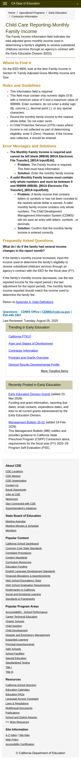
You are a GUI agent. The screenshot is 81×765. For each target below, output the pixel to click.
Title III (9, 671)
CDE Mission (13, 476)
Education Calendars (18, 689)
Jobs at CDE (13, 494)
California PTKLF (20, 336)
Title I (9, 667)
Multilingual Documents (19, 708)
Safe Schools (13, 648)
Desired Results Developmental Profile (34, 364)
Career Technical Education (21, 616)
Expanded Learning (17, 639)
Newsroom (12, 499)
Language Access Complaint (22, 698)
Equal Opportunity (16, 489)
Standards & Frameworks (20, 598)
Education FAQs (15, 694)
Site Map (24, 735)
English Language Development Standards (30, 571)
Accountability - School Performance (27, 612)
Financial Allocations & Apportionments (28, 575)
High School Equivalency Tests (23, 580)
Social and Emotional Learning (23, 594)
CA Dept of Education (25, 3)
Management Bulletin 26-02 (27, 422)
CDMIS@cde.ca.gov (56, 311)
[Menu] (5, 3)
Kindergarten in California (20, 589)
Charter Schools (15, 621)
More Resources (19, 722)
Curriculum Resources (18, 562)
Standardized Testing (18, 662)
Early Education (58, 12)
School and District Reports (21, 717)
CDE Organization (16, 480)
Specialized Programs (32, 12)
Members (11, 530)
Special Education (16, 658)
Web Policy (12, 739)
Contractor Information (25, 16)
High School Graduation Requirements (28, 585)
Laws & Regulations (17, 703)
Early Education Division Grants (29, 394)
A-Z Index (11, 735)
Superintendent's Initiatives (21, 508)
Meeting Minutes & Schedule (22, 525)
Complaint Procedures (18, 552)
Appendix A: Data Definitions (34, 302)
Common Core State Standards (24, 548)
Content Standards (16, 557)
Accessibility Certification (20, 744)
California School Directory (21, 685)
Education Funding (16, 566)
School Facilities (15, 653)
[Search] (77, 4)
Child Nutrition (14, 625)
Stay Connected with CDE (21, 503)
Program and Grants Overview (29, 357)
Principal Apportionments (20, 644)
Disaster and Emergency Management (28, 635)
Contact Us (12, 485)
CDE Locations (14, 471)
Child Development (16, 630)
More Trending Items (54, 371)
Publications (13, 712)
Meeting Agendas (16, 521)
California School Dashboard (22, 543)
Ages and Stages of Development (31, 343)
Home (11, 12)
